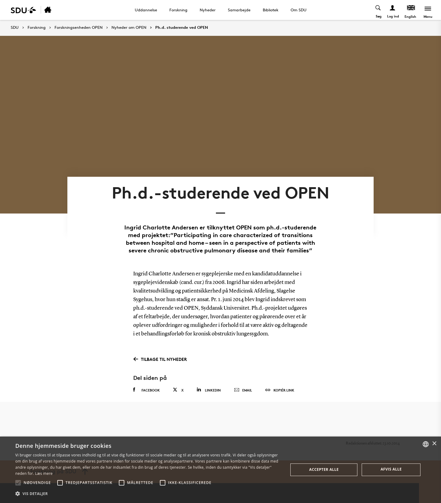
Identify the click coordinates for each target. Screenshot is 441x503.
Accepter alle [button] (324, 469)
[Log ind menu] (392, 10)
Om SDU (299, 9)
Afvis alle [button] (391, 469)
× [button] (434, 443)
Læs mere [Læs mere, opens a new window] (43, 473)
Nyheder (208, 9)
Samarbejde (239, 9)
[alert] (220, 470)
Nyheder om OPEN (128, 27)
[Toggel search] (378, 10)
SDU (15, 27)
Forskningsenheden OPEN (79, 27)
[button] (18, 483)
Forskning (178, 9)
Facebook (146, 390)
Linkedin (209, 389)
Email (243, 390)
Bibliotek (270, 9)
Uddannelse (146, 9)
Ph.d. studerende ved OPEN (181, 27)
